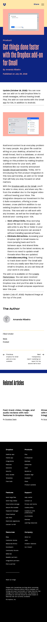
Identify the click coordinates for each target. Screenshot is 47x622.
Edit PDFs (9, 518)
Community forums (12, 550)
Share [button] (36, 4)
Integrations (10, 461)
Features (9, 464)
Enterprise (28, 464)
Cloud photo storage (12, 504)
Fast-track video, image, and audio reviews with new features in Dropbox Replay (19, 413)
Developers (9, 547)
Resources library (11, 543)
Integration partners (12, 560)
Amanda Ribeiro (13, 69)
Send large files (11, 497)
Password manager (12, 511)
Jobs (26, 540)
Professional (28, 458)
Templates (9, 478)
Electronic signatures (13, 521)
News (5, 339)
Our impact (28, 547)
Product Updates (30, 485)
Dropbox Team (10, 419)
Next (34, 359)
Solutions (9, 468)
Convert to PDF (11, 524)
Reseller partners (11, 557)
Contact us (28, 501)
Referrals (9, 554)
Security (8, 471)
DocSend (27, 478)
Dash (26, 468)
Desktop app (10, 454)
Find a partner (10, 564)
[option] (19, 412)
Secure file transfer (12, 507)
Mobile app (9, 458)
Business (27, 461)
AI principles (29, 516)
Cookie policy (29, 507)
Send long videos (11, 501)
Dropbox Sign (29, 474)
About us (27, 537)
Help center (28, 497)
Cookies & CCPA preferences (30, 512)
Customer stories (11, 540)
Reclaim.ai (28, 471)
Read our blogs (11, 580)
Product (7, 40)
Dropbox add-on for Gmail (24, 186)
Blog (7, 537)
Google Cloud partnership (15, 170)
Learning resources (31, 523)
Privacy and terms (31, 504)
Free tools (9, 481)
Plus (26, 454)
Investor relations (30, 543)
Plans (26, 481)
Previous (12, 358)
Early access (10, 474)
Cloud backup (10, 514)
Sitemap (27, 519)
